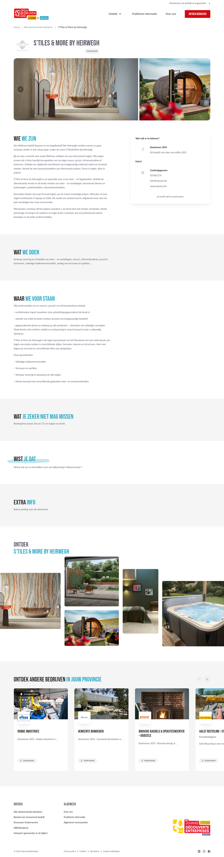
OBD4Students (21, 827)
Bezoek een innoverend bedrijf (29, 817)
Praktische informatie (144, 14)
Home (17, 27)
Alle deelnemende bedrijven (38, 27)
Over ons (171, 14)
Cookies (82, 851)
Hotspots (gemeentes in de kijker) (31, 833)
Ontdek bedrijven (197, 14)
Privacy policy (70, 851)
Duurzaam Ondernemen (26, 822)
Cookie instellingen (111, 851)
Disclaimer (94, 851)
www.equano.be (158, 186)
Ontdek (113, 14)
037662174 (155, 175)
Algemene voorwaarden (76, 822)
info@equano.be (158, 180)
